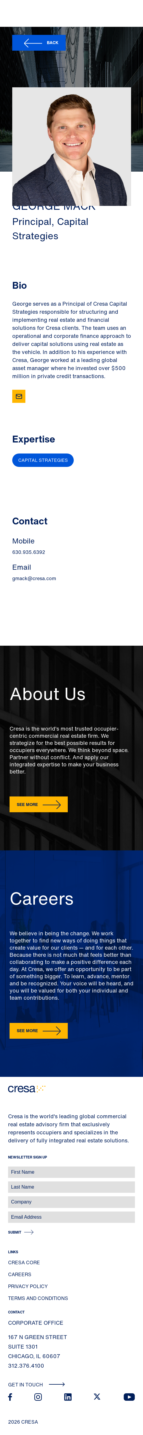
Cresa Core (24, 1262)
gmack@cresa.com (34, 578)
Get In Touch (36, 1384)
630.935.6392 (28, 552)
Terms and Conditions (38, 1298)
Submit (14, 1232)
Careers (19, 1274)
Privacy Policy (28, 1286)
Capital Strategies (43, 460)
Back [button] (53, 42)
